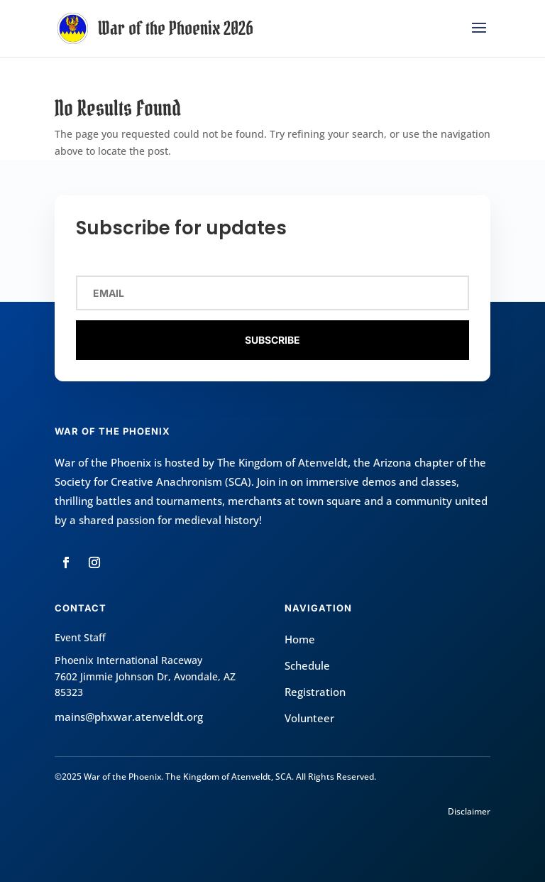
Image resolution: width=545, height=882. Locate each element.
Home (300, 639)
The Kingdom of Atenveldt (282, 462)
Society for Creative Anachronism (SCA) (153, 481)
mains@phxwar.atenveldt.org (129, 716)
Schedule (307, 665)
